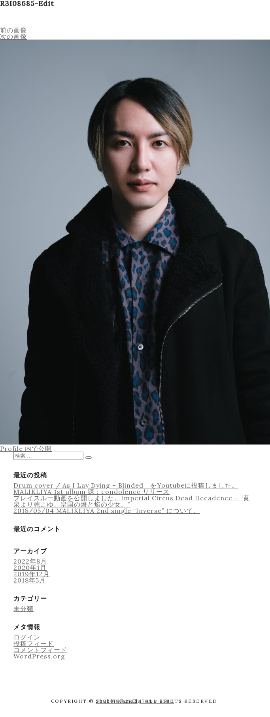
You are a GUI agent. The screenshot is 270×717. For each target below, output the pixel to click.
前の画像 (13, 30)
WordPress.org (39, 656)
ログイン (26, 637)
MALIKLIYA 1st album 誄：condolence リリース (91, 492)
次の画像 (13, 36)
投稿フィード (33, 643)
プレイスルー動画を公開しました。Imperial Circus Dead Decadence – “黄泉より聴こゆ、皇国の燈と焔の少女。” (131, 501)
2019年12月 (31, 574)
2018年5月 (29, 580)
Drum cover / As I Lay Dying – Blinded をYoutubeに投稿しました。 (125, 485)
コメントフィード (40, 650)
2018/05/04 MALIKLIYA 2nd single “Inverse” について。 (106, 511)
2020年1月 (30, 567)
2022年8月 (30, 561)
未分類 (23, 609)
